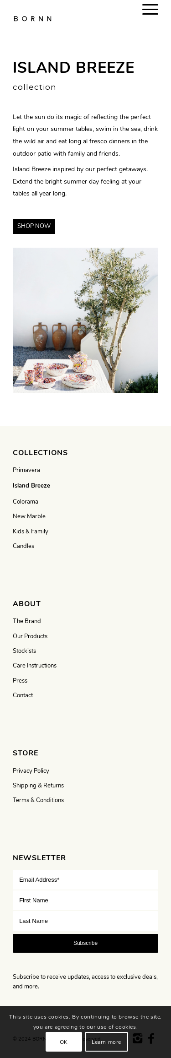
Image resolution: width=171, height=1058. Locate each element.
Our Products (30, 636)
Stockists (24, 651)
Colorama (25, 502)
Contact (23, 695)
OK (64, 1042)
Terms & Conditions (38, 800)
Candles (23, 546)
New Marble (29, 516)
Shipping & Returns (38, 785)
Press (20, 681)
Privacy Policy (31, 771)
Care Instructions (35, 666)
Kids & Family (30, 531)
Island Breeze (31, 486)
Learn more (106, 1042)
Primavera (26, 470)
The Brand (27, 621)
